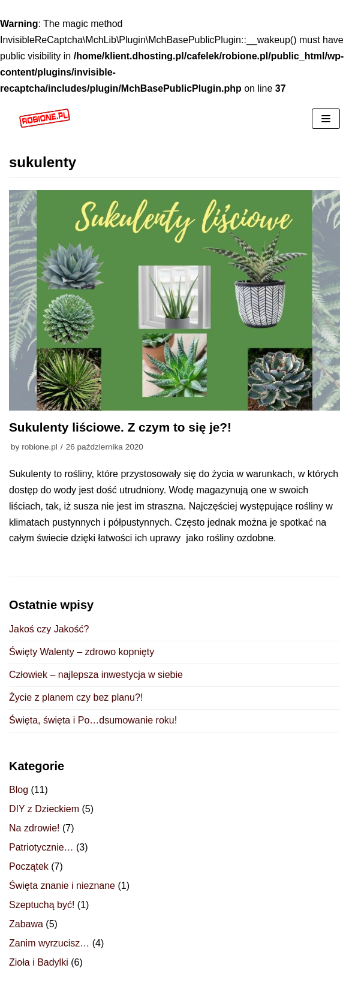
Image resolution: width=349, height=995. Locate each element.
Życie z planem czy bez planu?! (76, 697)
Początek (29, 866)
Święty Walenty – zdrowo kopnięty (81, 652)
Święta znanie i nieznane (62, 886)
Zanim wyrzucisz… (49, 943)
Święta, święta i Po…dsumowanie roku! (93, 720)
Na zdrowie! (34, 828)
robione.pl (40, 446)
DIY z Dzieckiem (44, 809)
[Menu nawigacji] (326, 118)
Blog (18, 790)
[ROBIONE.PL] (45, 118)
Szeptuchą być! (41, 905)
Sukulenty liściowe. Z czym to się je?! (120, 427)
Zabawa (26, 924)
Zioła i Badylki (38, 962)
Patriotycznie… (41, 847)
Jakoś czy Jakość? (49, 629)
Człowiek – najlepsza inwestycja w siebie (96, 675)
